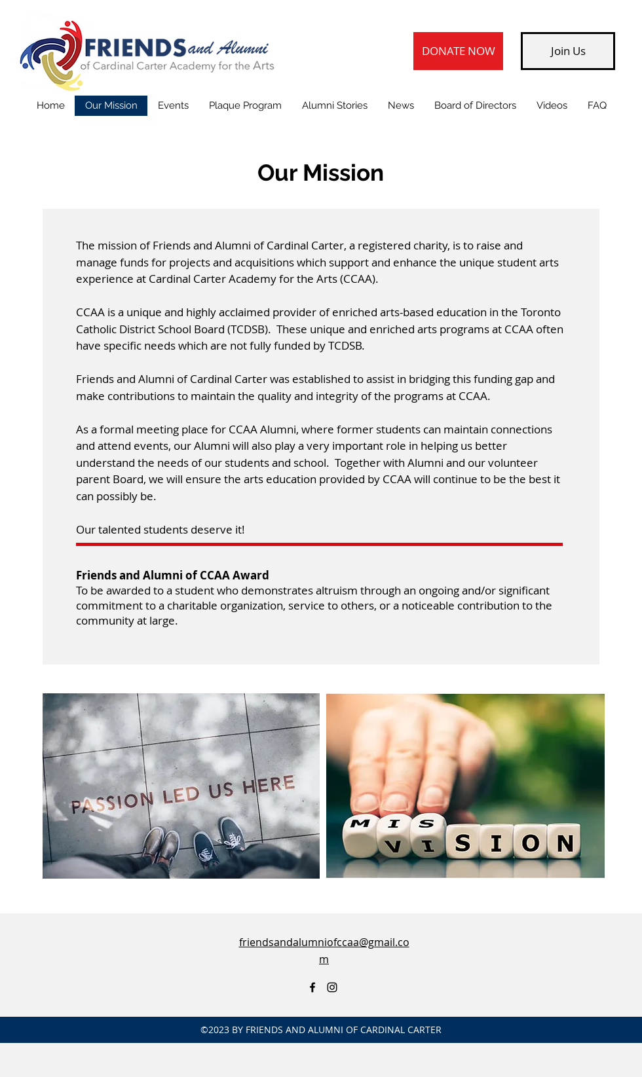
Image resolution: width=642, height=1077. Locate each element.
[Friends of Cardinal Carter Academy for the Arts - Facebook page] (312, 987)
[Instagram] (332, 987)
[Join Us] (568, 51)
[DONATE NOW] (458, 51)
